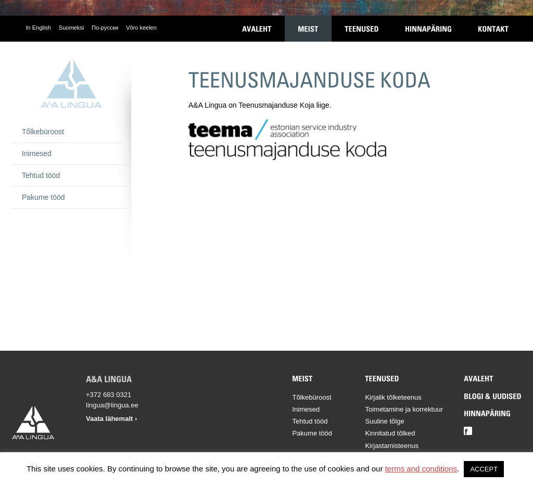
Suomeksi (71, 27)
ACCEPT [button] (484, 469)
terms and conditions (421, 468)
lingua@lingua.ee (112, 405)
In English (38, 27)
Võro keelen (141, 27)
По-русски (105, 27)
